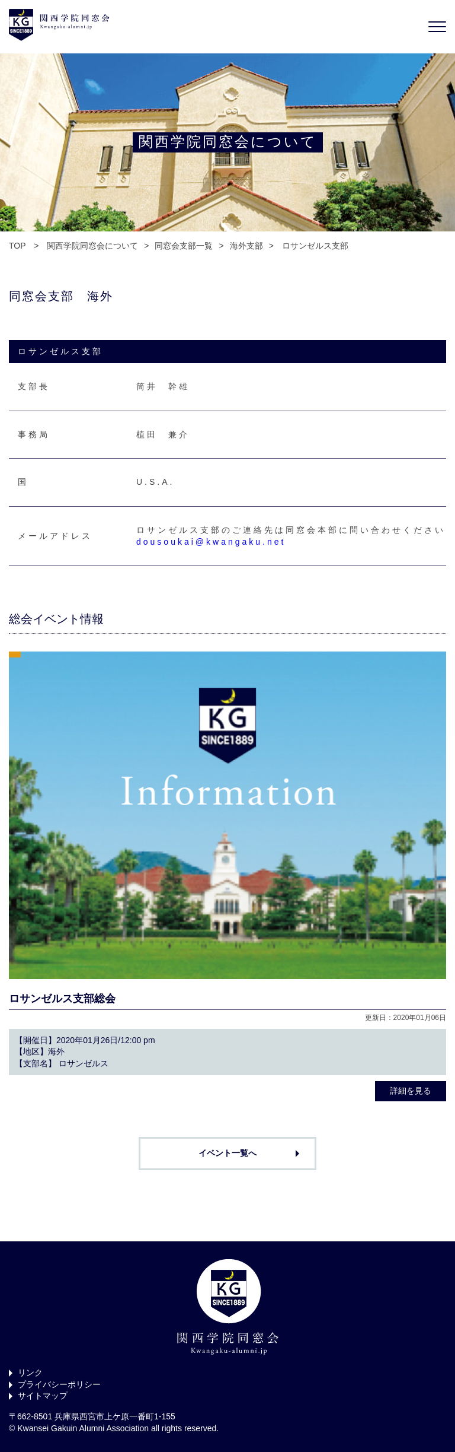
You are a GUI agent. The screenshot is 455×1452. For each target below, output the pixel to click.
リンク (30, 1372)
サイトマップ (43, 1395)
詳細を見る (410, 1090)
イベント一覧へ (227, 1153)
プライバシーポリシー (59, 1384)
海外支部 (246, 245)
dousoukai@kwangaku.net (211, 542)
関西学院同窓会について (92, 245)
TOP (17, 245)
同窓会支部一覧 (184, 245)
